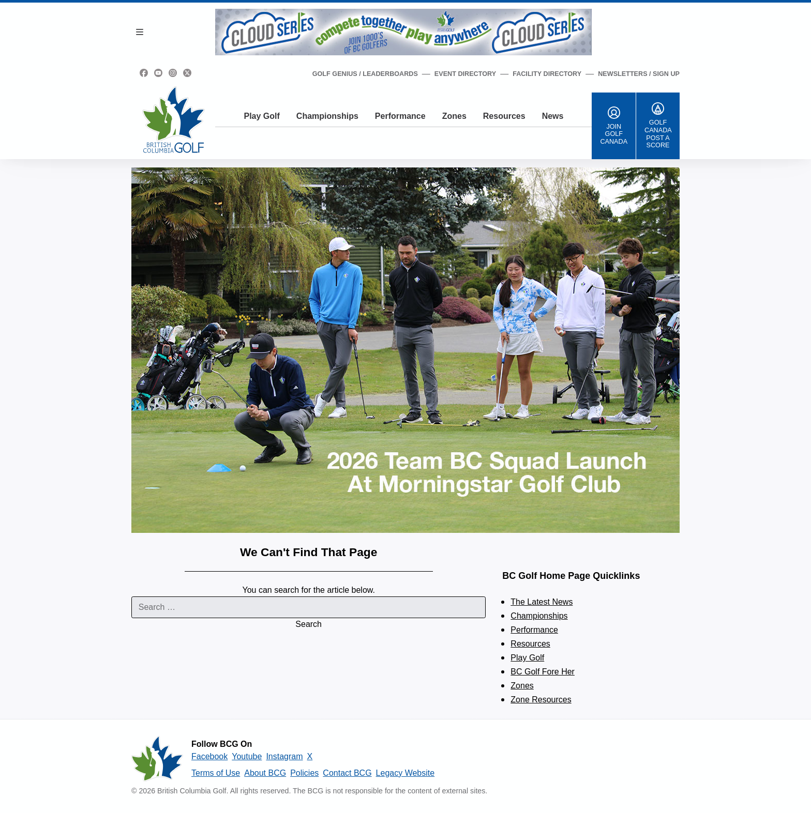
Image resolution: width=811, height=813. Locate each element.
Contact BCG (347, 773)
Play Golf (261, 116)
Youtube (247, 756)
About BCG (265, 773)
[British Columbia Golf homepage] (157, 758)
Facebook (209, 756)
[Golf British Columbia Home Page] (173, 119)
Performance (400, 116)
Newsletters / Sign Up (639, 74)
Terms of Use (215, 773)
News (553, 116)
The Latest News (541, 601)
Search (308, 624)
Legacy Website (405, 773)
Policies (304, 773)
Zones (454, 116)
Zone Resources (540, 699)
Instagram (284, 756)
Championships (327, 116)
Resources (504, 116)
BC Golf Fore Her (542, 671)
